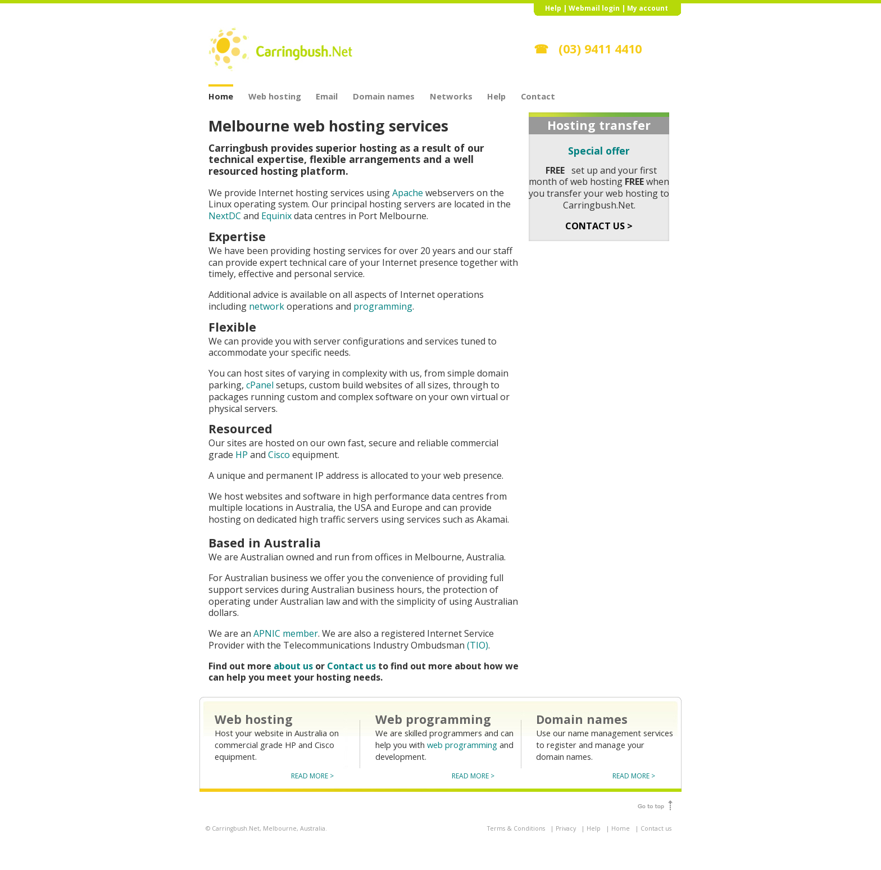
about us (293, 666)
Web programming (433, 719)
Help (553, 8)
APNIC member (285, 633)
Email (327, 95)
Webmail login (594, 8)
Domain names (384, 95)
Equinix (276, 216)
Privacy (566, 828)
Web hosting (274, 95)
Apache (407, 193)
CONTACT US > (599, 226)
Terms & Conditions (516, 828)
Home (220, 95)
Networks (451, 95)
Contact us (351, 666)
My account (647, 8)
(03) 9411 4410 (600, 48)
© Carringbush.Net (233, 828)
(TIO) (477, 645)
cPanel (260, 385)
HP (241, 454)
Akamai (491, 519)
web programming (462, 744)
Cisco (279, 454)
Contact (538, 95)
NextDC (224, 216)
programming (382, 306)
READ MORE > (312, 776)
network (266, 306)
